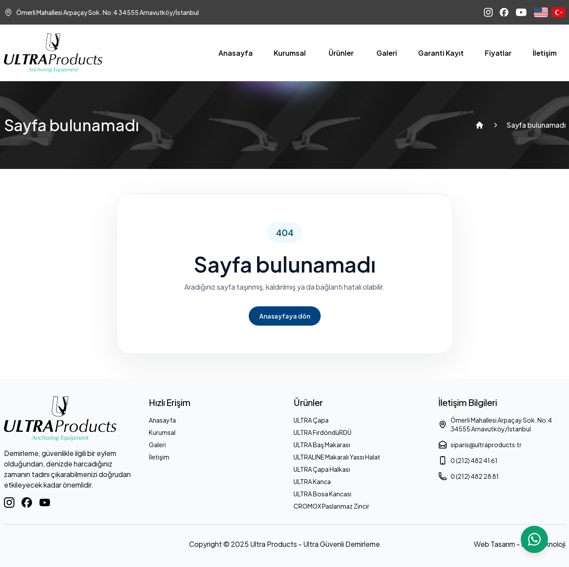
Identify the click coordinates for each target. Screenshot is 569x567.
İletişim (545, 52)
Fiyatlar (498, 52)
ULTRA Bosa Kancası (322, 494)
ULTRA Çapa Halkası (321, 469)
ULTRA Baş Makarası (321, 445)
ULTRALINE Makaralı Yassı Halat (336, 457)
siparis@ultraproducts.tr (480, 444)
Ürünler (341, 52)
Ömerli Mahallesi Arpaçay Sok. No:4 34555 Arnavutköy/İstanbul (495, 424)
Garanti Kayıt (441, 52)
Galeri (386, 52)
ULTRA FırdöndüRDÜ (322, 432)
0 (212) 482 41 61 (467, 460)
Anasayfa (235, 52)
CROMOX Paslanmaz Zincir (331, 506)
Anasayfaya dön (284, 316)
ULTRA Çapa (311, 420)
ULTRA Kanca (312, 481)
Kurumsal (290, 52)
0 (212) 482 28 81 (468, 476)
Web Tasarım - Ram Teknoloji (519, 544)
